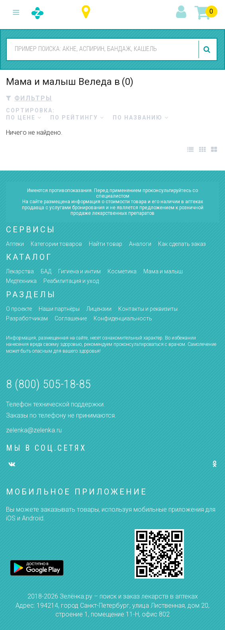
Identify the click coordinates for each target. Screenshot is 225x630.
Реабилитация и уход (71, 281)
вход (182, 12)
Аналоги (140, 244)
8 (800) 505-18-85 (48, 384)
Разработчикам (27, 318)
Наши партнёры (59, 309)
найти (208, 49)
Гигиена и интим (79, 271)
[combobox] (100, 49)
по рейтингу (77, 117)
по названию (141, 117)
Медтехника (21, 281)
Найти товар (105, 244)
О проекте (19, 309)
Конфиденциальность (123, 318)
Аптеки (15, 244)
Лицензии (99, 309)
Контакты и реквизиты (148, 309)
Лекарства (20, 271)
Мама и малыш (163, 271)
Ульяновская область (88, 12)
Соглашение (71, 318)
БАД (46, 271)
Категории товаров (56, 244)
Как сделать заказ (182, 244)
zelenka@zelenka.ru (34, 430)
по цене (24, 117)
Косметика (122, 271)
